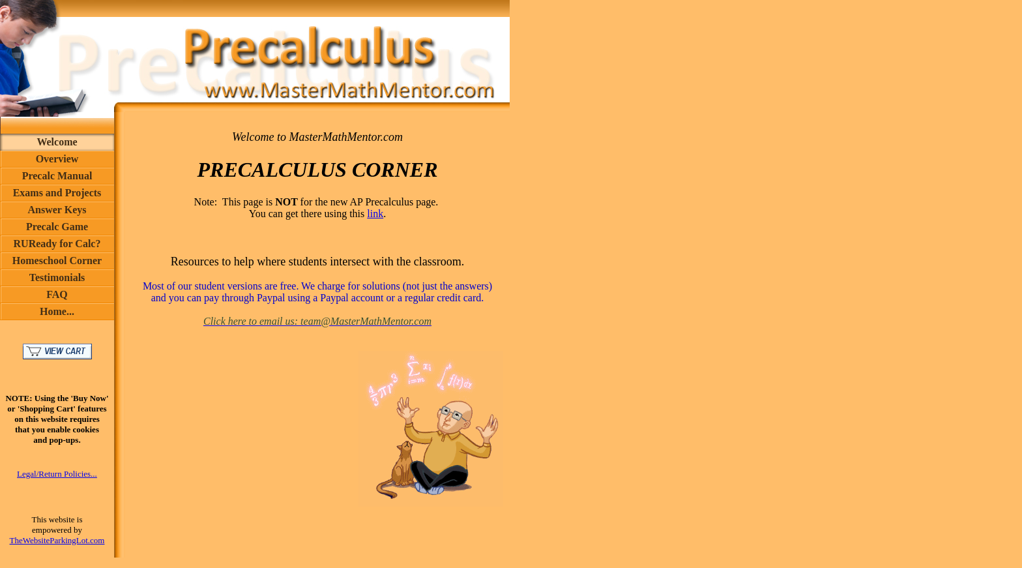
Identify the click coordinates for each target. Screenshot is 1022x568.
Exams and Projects (57, 192)
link (375, 213)
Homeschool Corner (57, 260)
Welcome (56, 141)
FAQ (57, 294)
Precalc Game (57, 226)
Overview (57, 158)
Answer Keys (57, 209)
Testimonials (57, 277)
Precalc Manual (57, 175)
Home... (57, 311)
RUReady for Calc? (57, 243)
